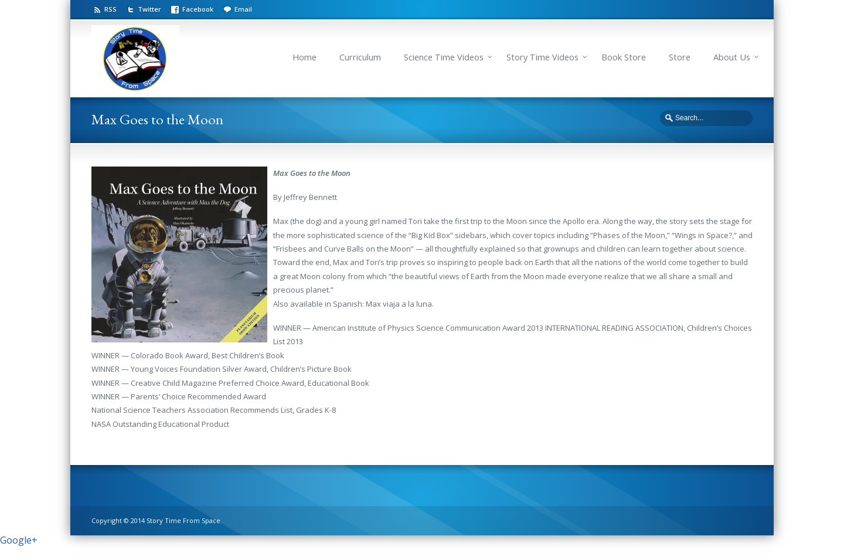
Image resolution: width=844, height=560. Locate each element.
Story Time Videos (542, 57)
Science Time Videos (444, 57)
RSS (110, 9)
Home (304, 57)
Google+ (19, 540)
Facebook (197, 9)
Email (243, 9)
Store (679, 57)
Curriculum (360, 57)
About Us (731, 57)
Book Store (623, 57)
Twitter (149, 9)
